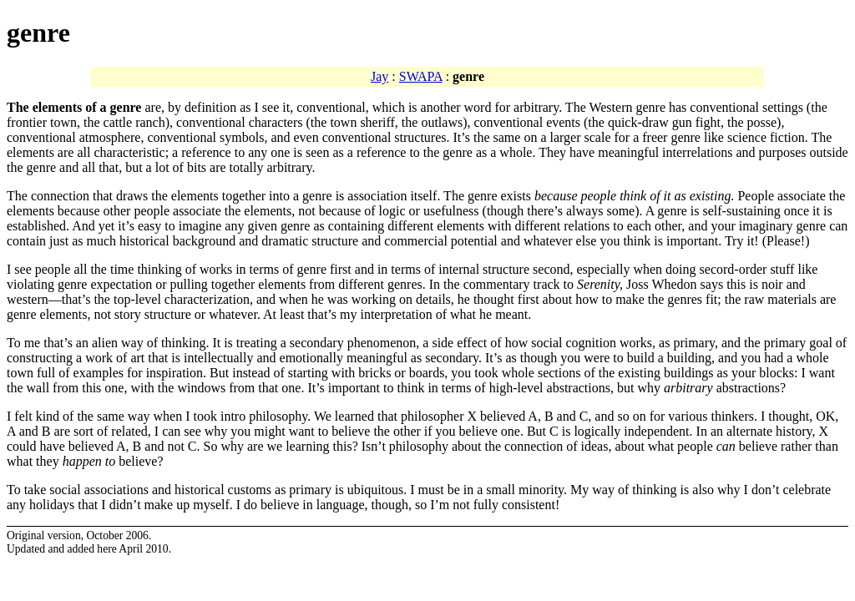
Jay (379, 76)
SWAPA (421, 76)
